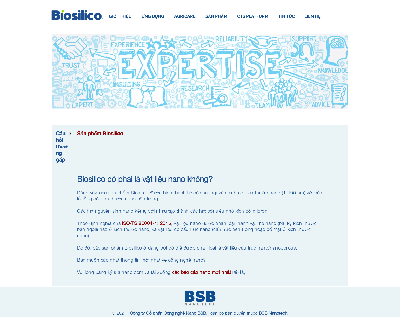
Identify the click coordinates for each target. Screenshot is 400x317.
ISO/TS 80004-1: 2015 (146, 223)
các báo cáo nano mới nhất (201, 272)
